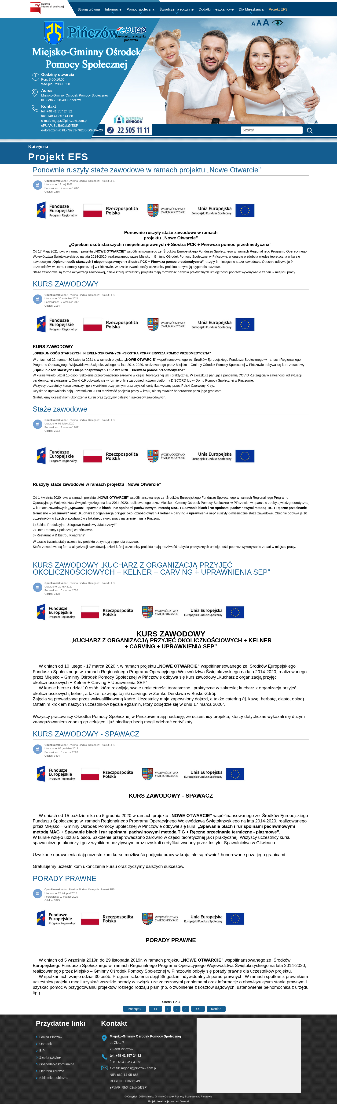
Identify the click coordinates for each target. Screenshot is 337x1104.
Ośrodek (45, 1044)
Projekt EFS (278, 9)
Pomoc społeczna (140, 9)
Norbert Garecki (180, 1101)
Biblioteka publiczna (53, 1078)
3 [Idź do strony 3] (185, 1009)
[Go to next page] (198, 1009)
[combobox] (272, 130)
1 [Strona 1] (168, 1009)
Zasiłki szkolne (50, 1057)
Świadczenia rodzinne (176, 9)
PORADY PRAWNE (64, 878)
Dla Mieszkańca (251, 9)
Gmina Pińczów (50, 1037)
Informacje (113, 9)
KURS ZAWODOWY (66, 284)
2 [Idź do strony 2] (177, 1009)
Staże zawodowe (60, 409)
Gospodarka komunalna (56, 1064)
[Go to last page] (216, 1009)
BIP (42, 1050)
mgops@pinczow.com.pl (69, 121)
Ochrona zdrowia (51, 1071)
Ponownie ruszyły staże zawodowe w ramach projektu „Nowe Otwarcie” (147, 170)
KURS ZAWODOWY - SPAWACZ (86, 734)
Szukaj (308, 130)
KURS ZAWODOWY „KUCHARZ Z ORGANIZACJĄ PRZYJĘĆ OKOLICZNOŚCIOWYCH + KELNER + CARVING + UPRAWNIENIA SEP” (151, 568)
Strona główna (88, 9)
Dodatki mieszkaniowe (216, 9)
